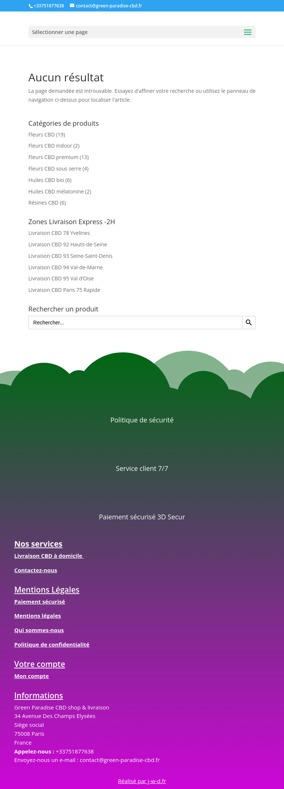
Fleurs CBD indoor (50, 145)
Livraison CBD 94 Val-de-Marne (65, 267)
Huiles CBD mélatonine (56, 191)
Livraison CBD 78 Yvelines (59, 232)
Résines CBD (43, 202)
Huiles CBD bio (46, 179)
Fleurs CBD (41, 134)
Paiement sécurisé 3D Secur (142, 516)
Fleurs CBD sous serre (54, 168)
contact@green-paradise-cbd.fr (120, 759)
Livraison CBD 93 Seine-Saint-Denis (70, 255)
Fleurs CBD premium (53, 157)
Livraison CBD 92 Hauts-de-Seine (67, 244)
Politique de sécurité (141, 419)
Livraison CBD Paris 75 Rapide (64, 289)
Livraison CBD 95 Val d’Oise (61, 278)
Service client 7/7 (142, 468)
